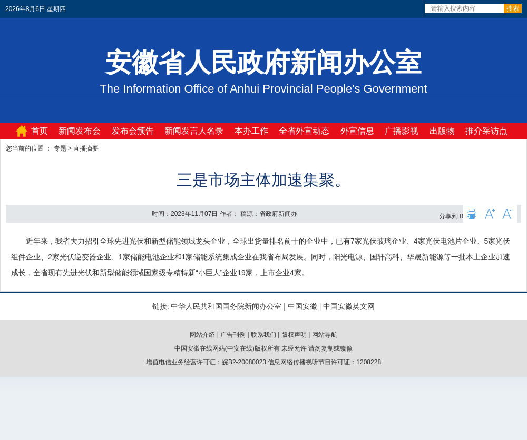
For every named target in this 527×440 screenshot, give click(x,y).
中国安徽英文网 (349, 306)
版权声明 (294, 334)
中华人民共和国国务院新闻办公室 (226, 306)
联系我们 (263, 334)
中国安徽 (302, 306)
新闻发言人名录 (193, 130)
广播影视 (401, 130)
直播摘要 (86, 148)
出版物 (442, 130)
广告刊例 (233, 334)
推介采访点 (486, 130)
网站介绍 (202, 334)
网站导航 (324, 334)
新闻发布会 (79, 130)
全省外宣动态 (304, 130)
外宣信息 (357, 130)
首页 (39, 130)
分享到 (448, 216)
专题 (60, 148)
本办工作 (251, 130)
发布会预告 (133, 130)
